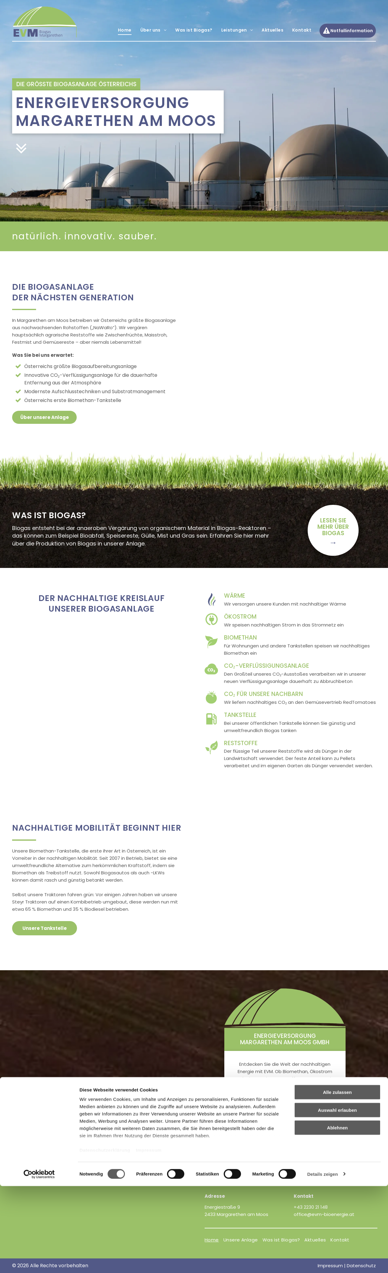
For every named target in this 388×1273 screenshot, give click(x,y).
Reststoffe (241, 743)
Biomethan (240, 637)
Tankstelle (240, 715)
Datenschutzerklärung (104, 1237)
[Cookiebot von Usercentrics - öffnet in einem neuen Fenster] (39, 1261)
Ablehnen (337, 1214)
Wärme (234, 596)
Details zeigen (322, 1261)
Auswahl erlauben (337, 1197)
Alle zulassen (337, 1179)
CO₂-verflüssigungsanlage (266, 666)
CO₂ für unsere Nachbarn (263, 694)
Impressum (149, 1237)
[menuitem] (124, 30)
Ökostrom (240, 617)
